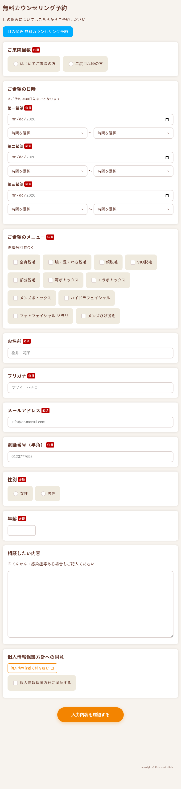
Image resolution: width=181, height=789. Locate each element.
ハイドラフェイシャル (87, 298)
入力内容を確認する (90, 714)
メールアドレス (24, 410)
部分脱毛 (24, 280)
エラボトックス (108, 280)
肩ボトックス (63, 280)
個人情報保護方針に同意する (45, 683)
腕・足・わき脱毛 (67, 262)
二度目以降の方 (89, 64)
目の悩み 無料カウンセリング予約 (38, 32)
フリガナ (17, 376)
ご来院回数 (19, 50)
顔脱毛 (108, 262)
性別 (12, 479)
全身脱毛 (24, 262)
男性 (52, 494)
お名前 (15, 341)
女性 (24, 494)
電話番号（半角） (26, 445)
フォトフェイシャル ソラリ (41, 316)
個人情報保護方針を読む (30, 668)
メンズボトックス (32, 298)
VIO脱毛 (141, 262)
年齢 (12, 518)
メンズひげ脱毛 (98, 316)
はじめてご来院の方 (38, 64)
